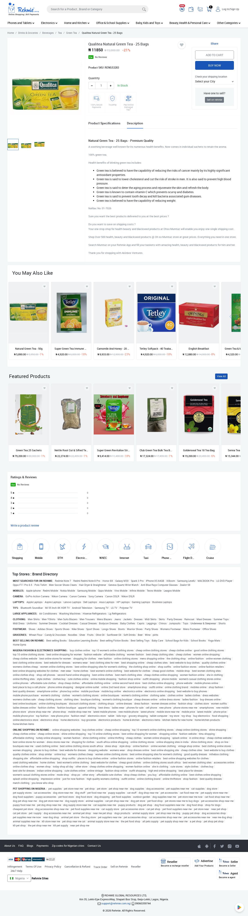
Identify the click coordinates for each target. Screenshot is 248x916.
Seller (228, 863)
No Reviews (101, 57)
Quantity (94, 78)
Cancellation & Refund (77, 866)
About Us (9, 845)
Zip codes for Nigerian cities (68, 845)
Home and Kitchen (77, 23)
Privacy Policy (53, 866)
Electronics (49, 23)
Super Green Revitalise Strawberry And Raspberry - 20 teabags (113, 450)
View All (221, 376)
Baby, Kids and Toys (149, 23)
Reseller (136, 866)
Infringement (14, 866)
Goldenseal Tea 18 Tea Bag (199, 450)
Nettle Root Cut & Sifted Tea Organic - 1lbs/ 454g (71, 450)
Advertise (204, 863)
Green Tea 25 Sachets (29, 450)
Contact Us (94, 845)
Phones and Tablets (21, 23)
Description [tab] (135, 123)
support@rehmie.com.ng (115, 903)
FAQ (20, 845)
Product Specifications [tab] (104, 123)
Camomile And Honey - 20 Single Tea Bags (113, 348)
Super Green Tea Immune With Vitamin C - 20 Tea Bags (71, 348)
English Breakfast (199, 348)
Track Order (100, 867)
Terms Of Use (33, 866)
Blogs (30, 845)
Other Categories (229, 23)
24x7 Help (16, 871)
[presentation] (231, 316)
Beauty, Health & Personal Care (189, 23)
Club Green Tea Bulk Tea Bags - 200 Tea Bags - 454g (156, 450)
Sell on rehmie (214, 99)
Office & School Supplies (112, 23)
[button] (214, 81)
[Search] (98, 9)
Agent (228, 874)
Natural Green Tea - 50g (28, 348)
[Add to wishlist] (44, 388)
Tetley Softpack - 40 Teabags (156, 348)
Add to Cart (214, 55)
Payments (43, 845)
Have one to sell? (214, 93)
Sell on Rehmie (119, 866)
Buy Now (214, 65)
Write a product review (25, 525)
